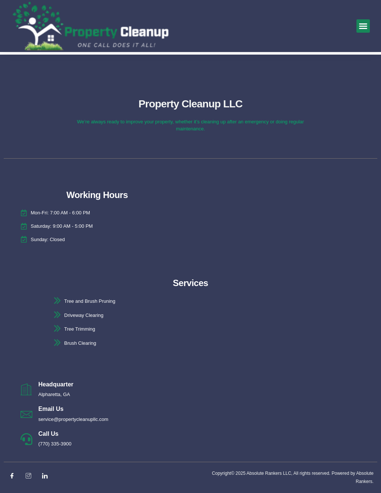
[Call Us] (26, 439)
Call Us (48, 434)
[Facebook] (14, 476)
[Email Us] (26, 414)
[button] (363, 26)
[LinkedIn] (47, 476)
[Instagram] (31, 476)
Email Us (51, 409)
